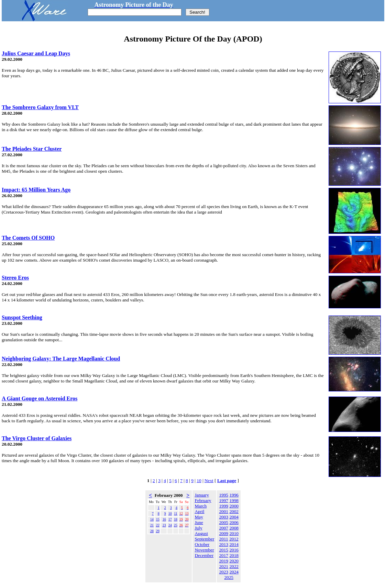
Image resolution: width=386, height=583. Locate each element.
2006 (234, 522)
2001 (223, 511)
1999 (223, 505)
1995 (223, 495)
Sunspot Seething (22, 317)
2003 (223, 516)
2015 (223, 549)
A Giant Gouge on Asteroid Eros (39, 398)
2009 (223, 533)
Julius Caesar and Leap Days (36, 53)
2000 (234, 505)
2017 (223, 555)
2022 (234, 566)
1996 (234, 495)
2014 (234, 544)
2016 (234, 549)
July (198, 527)
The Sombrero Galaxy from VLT (40, 107)
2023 (223, 571)
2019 (223, 560)
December (204, 555)
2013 (223, 544)
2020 (234, 560)
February (203, 500)
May (199, 516)
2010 (234, 533)
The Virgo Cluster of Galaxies (36, 438)
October (202, 544)
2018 (234, 555)
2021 (223, 566)
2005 (223, 522)
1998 (234, 500)
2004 (234, 516)
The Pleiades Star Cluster (32, 149)
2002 (234, 511)
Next (209, 480)
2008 (234, 527)
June (199, 522)
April (199, 511)
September (204, 538)
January (202, 495)
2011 (223, 538)
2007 (223, 527)
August (201, 533)
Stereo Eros (15, 278)
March (201, 505)
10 (199, 480)
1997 (223, 500)
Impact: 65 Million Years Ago (36, 190)
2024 (234, 571)
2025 (228, 577)
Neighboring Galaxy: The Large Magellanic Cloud (61, 359)
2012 (234, 538)
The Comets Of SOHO (28, 238)
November (204, 549)
